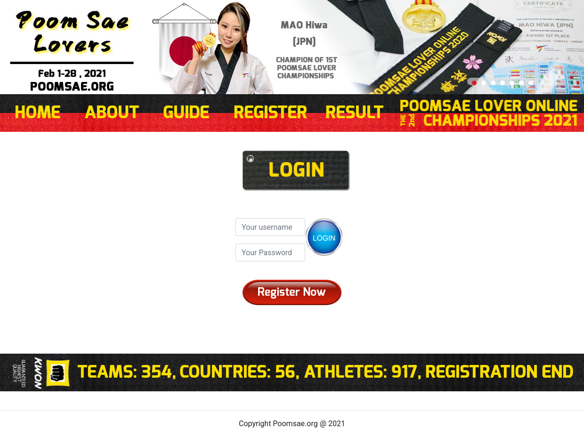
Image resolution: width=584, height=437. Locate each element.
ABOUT (111, 113)
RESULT (354, 113)
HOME (37, 113)
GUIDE (186, 113)
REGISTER (270, 113)
